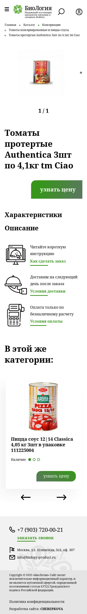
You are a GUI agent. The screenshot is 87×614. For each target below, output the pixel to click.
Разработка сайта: (36, 609)
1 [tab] (81, 72)
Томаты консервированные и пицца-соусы (39, 30)
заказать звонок (35, 538)
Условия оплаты (46, 321)
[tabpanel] (41, 72)
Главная (10, 25)
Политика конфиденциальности (36, 601)
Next (61, 497)
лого (32, 9)
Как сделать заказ (48, 261)
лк (79, 12)
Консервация (51, 25)
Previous (26, 497)
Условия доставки (47, 291)
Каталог (29, 25)
